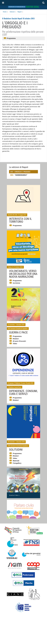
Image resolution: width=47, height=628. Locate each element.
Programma (11, 38)
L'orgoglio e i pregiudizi (22, 171)
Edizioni (12, 12)
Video (15, 343)
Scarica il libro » (14, 495)
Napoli (20, 12)
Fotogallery (17, 463)
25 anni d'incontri (19, 341)
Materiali (16, 461)
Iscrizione (16, 283)
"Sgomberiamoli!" (21, 175)
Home (5, 12)
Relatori (16, 339)
